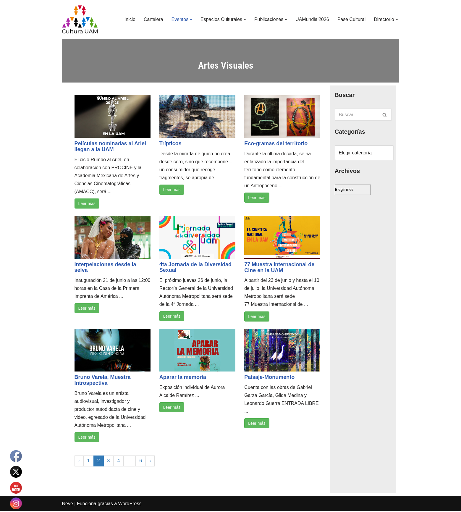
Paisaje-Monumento (269, 378)
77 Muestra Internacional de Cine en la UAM (279, 268)
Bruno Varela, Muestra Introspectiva (103, 381)
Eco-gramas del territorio (276, 143)
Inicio (129, 19)
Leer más (87, 203)
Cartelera (152, 19)
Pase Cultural (351, 19)
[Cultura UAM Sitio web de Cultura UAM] (80, 19)
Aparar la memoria (182, 378)
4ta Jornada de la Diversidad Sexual (195, 268)
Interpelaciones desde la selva (105, 268)
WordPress (130, 504)
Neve (67, 504)
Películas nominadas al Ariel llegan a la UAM (110, 146)
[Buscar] (356, 115)
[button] (190, 19)
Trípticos (170, 143)
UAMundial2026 (312, 19)
